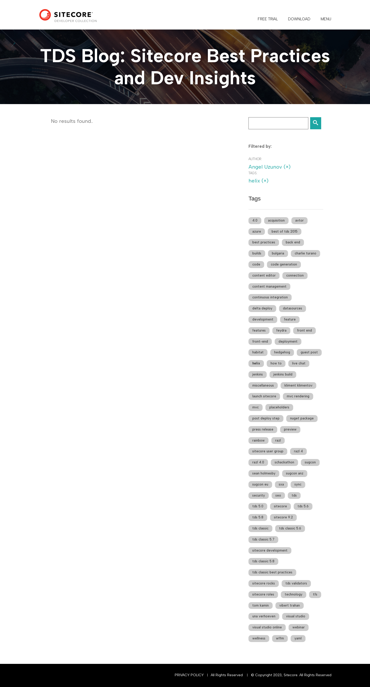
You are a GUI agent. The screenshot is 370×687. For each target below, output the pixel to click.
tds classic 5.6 (290, 528)
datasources (292, 308)
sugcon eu (260, 484)
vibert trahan (289, 605)
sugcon (310, 462)
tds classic (260, 528)
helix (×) (258, 181)
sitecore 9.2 (283, 517)
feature (290, 319)
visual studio (295, 616)
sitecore (280, 506)
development (262, 319)
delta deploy (262, 308)
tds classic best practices (272, 572)
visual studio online (267, 627)
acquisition (276, 220)
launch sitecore (264, 396)
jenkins (257, 374)
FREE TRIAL (268, 19)
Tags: (252, 173)
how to (276, 363)
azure (256, 231)
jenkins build (282, 374)
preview (290, 429)
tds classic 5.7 (263, 539)
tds (294, 495)
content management (269, 286)
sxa (281, 484)
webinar (298, 627)
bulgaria (278, 253)
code (256, 264)
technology (293, 594)
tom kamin (260, 605)
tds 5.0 (257, 506)
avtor (299, 220)
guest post (309, 352)
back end (293, 242)
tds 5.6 (303, 506)
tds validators (296, 583)
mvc (255, 407)
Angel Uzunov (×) (269, 167)
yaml (298, 638)
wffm (280, 638)
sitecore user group (267, 451)
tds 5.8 (257, 517)
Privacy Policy (189, 675)
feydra (281, 330)
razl (278, 440)
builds (256, 253)
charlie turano (305, 253)
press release (262, 429)
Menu (326, 19)
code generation (284, 264)
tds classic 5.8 (263, 561)
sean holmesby (263, 473)
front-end (260, 341)
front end (304, 330)
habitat (258, 352)
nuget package (302, 418)
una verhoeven (263, 616)
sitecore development (270, 550)
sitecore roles (263, 594)
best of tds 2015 (285, 231)
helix (256, 363)
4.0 (254, 220)
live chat (299, 363)
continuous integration (270, 297)
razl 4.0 (258, 462)
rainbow (258, 440)
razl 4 (298, 451)
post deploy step (266, 418)
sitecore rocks (263, 583)
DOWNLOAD (299, 19)
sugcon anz (294, 473)
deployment (288, 341)
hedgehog (282, 352)
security (258, 495)
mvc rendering (298, 396)
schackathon (284, 462)
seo (278, 495)
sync (297, 484)
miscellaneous (263, 385)
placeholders (279, 407)
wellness (258, 638)
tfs (315, 594)
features (259, 330)
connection (295, 275)
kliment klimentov (298, 385)
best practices (263, 242)
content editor (264, 275)
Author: (255, 159)
